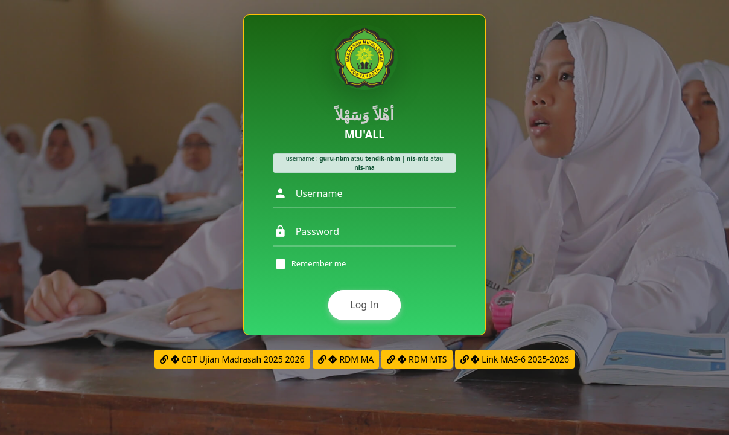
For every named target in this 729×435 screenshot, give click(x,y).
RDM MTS (417, 359)
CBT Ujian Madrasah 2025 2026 (232, 359)
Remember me (318, 264)
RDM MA (346, 359)
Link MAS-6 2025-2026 (514, 359)
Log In (364, 304)
